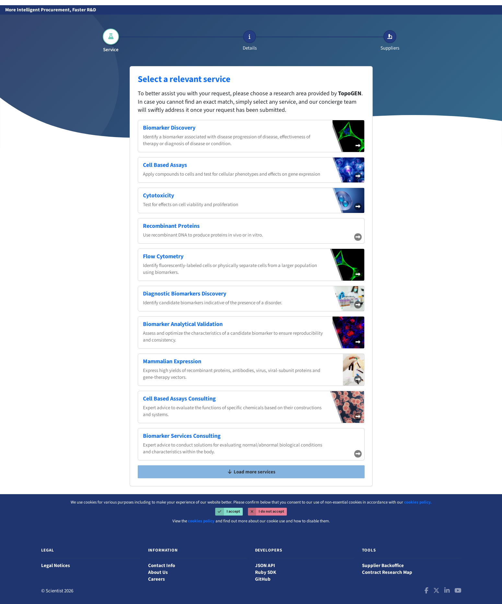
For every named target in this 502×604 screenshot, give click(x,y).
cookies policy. (418, 502)
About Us (158, 572)
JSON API (265, 565)
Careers (156, 579)
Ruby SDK (265, 572)
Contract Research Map (387, 572)
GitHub (263, 579)
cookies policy (201, 521)
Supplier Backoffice (383, 565)
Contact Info (161, 565)
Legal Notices (55, 565)
